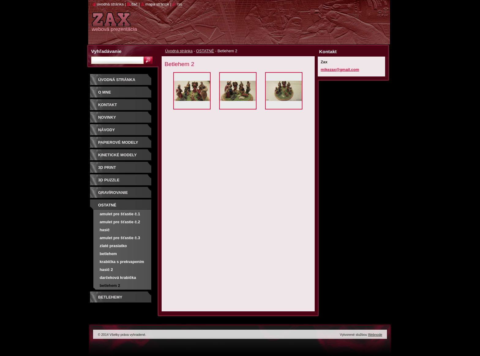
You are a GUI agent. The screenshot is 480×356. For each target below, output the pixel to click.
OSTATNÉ (205, 51)
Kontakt (107, 104)
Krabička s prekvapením (122, 261)
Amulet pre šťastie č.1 (120, 214)
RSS (179, 4)
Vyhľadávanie (106, 51)
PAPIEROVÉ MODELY (118, 142)
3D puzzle (109, 180)
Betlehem (108, 253)
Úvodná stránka (179, 51)
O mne (104, 92)
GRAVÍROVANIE (113, 192)
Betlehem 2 (110, 285)
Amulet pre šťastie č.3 (120, 237)
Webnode (375, 334)
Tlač (134, 4)
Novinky (107, 117)
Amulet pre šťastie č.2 (120, 222)
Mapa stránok (157, 4)
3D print (107, 167)
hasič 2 (106, 269)
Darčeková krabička (118, 277)
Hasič (105, 230)
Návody (106, 130)
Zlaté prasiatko (113, 245)
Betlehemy (110, 297)
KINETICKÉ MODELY (117, 155)
